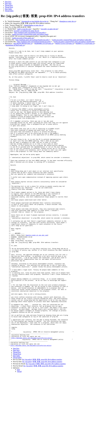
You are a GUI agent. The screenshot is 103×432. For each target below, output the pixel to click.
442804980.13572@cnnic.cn (44, 43)
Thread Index (9, 11)
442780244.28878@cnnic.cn (23, 43)
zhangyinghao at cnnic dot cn (33, 25)
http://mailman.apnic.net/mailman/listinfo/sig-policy (33, 40)
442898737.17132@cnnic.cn (85, 43)
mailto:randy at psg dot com (37, 272)
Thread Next (9, 7)
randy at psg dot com (24, 29)
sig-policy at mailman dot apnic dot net (26, 31)
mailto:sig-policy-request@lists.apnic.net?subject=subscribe (71, 40)
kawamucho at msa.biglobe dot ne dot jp (35, 21)
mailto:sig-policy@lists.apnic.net (23, 38)
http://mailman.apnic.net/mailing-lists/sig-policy (30, 32)
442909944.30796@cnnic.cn (15, 45)
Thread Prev (9, 5)
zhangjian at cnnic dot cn (67, 21)
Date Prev (8, 2)
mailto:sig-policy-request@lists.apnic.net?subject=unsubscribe (74, 41)
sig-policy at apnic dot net (49, 29)
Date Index (8, 9)
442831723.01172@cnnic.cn (64, 43)
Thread (19, 429)
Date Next (8, 3)
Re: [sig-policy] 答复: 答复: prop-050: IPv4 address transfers (42, 417)
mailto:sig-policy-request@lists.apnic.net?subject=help (30, 34)
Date (18, 427)
